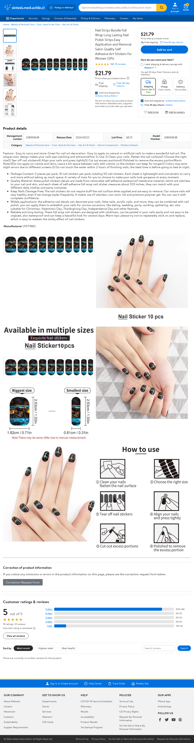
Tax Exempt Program (92, 727)
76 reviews (120, 64)
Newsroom (9, 711)
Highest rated (45, 648)
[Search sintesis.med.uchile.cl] (117, 7)
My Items (138, 18)
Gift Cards (47, 722)
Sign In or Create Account (62, 683)
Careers (124, 18)
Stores (45, 706)
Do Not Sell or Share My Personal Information (132, 727)
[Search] (161, 7)
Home (6, 24)
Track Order (116, 683)
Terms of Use (126, 701)
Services (33, 18)
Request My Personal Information (130, 718)
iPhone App (164, 701)
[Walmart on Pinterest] (180, 720)
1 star (49, 625)
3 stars (48, 617)
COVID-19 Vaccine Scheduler (96, 701)
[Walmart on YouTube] (173, 720)
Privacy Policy (127, 706)
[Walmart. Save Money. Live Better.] (24, 7)
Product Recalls (89, 722)
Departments (15, 18)
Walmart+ (47, 717)
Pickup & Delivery (90, 18)
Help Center (93, 683)
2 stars (48, 621)
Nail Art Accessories (108, 145)
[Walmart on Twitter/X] (167, 720)
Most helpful (68, 648)
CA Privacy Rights (128, 711)
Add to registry (175, 112)
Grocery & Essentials (65, 18)
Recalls (84, 711)
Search (184, 648)
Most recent (23, 648)
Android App (164, 706)
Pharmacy (110, 18)
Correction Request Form (23, 582)
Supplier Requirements (16, 727)
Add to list (151, 112)
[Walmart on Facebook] (160, 720)
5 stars (48, 609)
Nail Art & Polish (70, 24)
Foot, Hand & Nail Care (48, 24)
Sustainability (11, 722)
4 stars (48, 613)
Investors (8, 717)
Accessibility (87, 717)
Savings (46, 18)
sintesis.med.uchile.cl (106, 95)
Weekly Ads (140, 683)
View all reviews (16, 636)
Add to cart (164, 49)
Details (169, 105)
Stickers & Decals (129, 145)
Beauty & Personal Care (22, 24)
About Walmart (12, 701)
